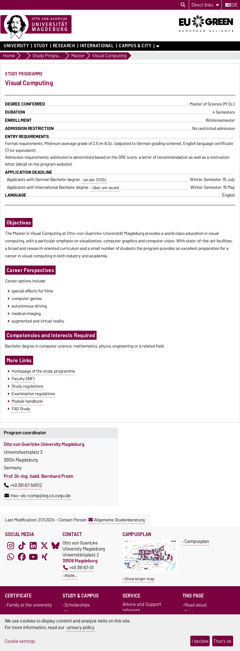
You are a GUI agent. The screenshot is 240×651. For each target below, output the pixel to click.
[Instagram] (10, 545)
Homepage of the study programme (43, 371)
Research (64, 45)
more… (71, 575)
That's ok (222, 641)
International (97, 45)
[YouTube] (33, 556)
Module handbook (27, 401)
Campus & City (135, 45)
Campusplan (196, 541)
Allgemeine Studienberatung (116, 520)
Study (41, 45)
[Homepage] (36, 27)
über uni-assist (105, 187)
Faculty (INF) (23, 378)
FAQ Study (21, 408)
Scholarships (77, 604)
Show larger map (139, 579)
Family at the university (29, 604)
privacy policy (81, 627)
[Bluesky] (55, 545)
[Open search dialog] (183, 5)
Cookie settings (20, 641)
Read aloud (195, 604)
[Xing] (44, 556)
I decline (200, 641)
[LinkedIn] (33, 545)
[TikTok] (22, 545)
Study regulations (27, 386)
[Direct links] (205, 5)
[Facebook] (22, 556)
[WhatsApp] (10, 556)
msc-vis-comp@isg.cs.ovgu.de (37, 495)
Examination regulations (33, 393)
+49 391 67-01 (78, 567)
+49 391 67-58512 (23, 485)
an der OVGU (95, 179)
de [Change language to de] (231, 5)
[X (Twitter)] (44, 545)
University (16, 45)
